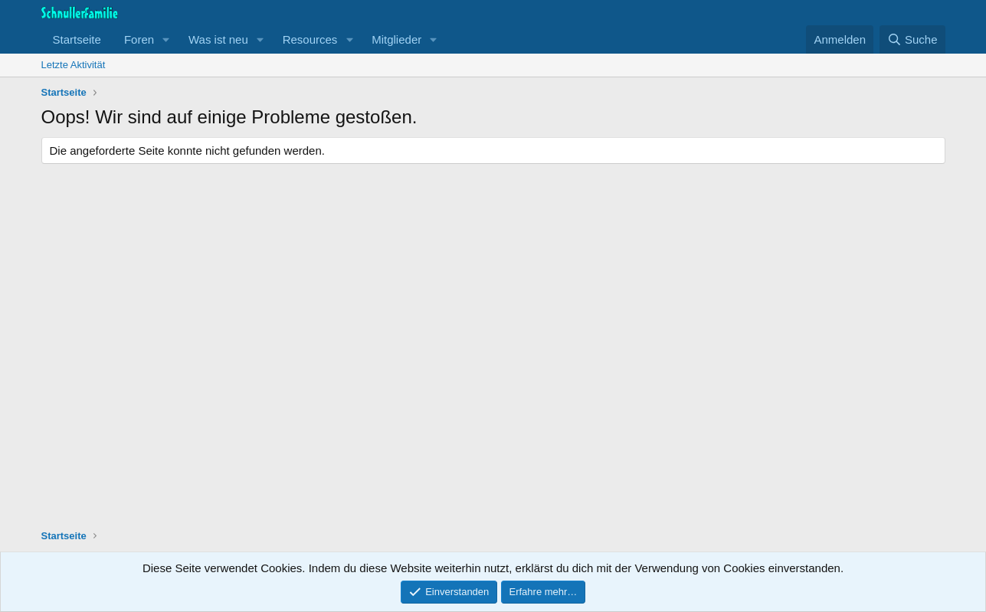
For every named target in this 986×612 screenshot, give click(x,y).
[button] (166, 39)
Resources (310, 39)
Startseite (77, 39)
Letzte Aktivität (73, 64)
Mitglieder (396, 39)
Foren (139, 39)
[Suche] (912, 39)
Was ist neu (218, 39)
